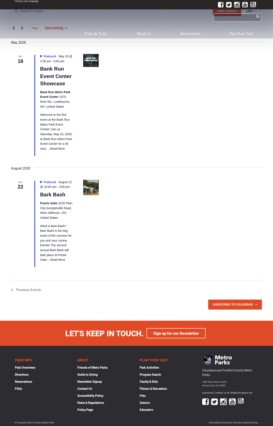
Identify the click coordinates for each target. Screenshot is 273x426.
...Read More (56, 148)
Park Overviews (25, 367)
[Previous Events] (26, 290)
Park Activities (149, 367)
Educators (146, 410)
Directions (22, 374)
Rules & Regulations (90, 403)
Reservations (190, 34)
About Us (143, 34)
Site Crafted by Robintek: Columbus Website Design (233, 422)
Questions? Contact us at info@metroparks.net (227, 392)
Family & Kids (149, 382)
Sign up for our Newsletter (176, 333)
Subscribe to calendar (233, 304)
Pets (143, 396)
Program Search (150, 374)
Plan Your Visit (241, 34)
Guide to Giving (87, 374)
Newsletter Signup (89, 382)
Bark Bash (52, 194)
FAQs (18, 389)
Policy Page (85, 410)
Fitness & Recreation (153, 389)
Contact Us (84, 389)
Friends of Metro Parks (92, 367)
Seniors (145, 403)
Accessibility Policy (90, 396)
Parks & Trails (96, 34)
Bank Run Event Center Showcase (56, 76)
